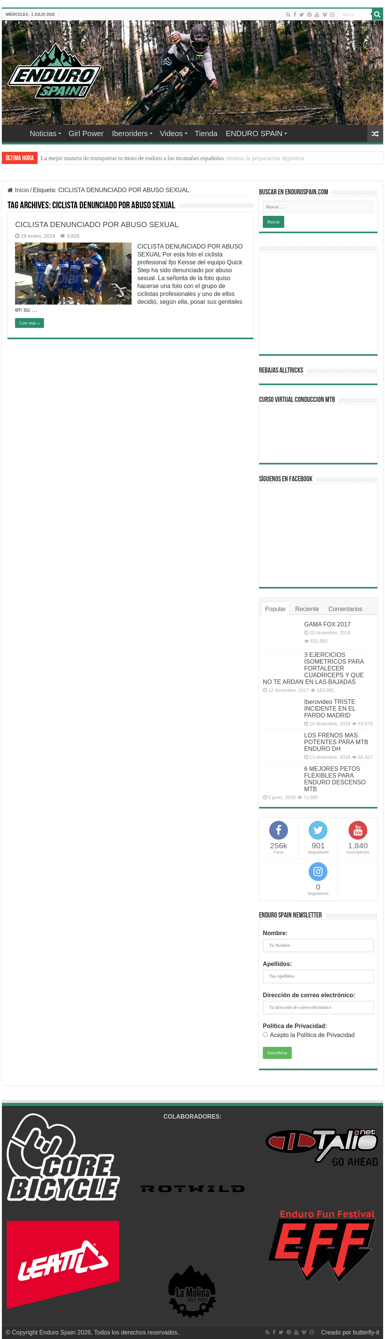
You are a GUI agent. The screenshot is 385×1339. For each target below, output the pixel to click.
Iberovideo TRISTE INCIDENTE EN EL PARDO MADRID (329, 709)
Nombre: (275, 933)
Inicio (18, 190)
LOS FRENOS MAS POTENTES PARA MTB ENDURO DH (336, 742)
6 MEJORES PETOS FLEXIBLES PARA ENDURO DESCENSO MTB (335, 779)
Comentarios (345, 609)
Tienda (206, 133)
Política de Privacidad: (295, 1026)
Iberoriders (130, 133)
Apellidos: (277, 964)
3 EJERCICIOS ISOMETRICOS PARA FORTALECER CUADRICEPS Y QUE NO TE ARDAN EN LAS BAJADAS (313, 668)
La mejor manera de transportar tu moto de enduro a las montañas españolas (132, 158)
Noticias (43, 133)
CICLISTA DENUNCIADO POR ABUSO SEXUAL (97, 224)
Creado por (337, 1332)
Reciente (307, 609)
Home (15, 133)
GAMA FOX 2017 (327, 624)
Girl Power (85, 133)
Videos (171, 133)
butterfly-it (366, 1332)
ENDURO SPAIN (254, 133)
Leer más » (29, 323)
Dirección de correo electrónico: (309, 995)
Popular (275, 609)
